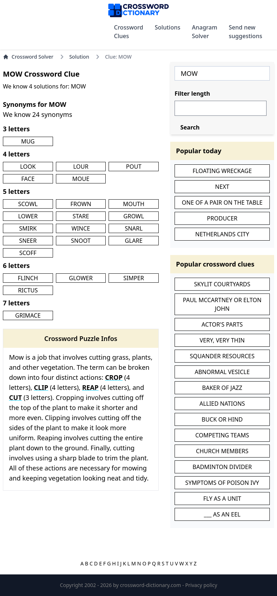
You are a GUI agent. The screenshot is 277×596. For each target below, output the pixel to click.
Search (189, 127)
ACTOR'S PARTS (222, 324)
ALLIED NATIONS (222, 404)
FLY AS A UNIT (222, 498)
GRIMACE (27, 315)
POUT (133, 166)
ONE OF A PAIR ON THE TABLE (222, 202)
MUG (28, 141)
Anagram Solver (204, 31)
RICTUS (28, 290)
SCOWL (28, 204)
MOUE (80, 179)
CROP (114, 377)
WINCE (80, 228)
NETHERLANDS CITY (222, 234)
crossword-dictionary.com (151, 585)
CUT (15, 397)
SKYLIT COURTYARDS (222, 284)
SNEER (28, 241)
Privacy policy (201, 585)
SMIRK (28, 228)
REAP (90, 387)
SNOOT (81, 241)
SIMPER (133, 278)
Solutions (167, 27)
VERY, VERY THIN (222, 340)
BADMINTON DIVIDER (222, 467)
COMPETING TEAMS (222, 435)
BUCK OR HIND (222, 419)
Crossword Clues (128, 31)
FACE (28, 179)
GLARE (133, 241)
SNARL (134, 228)
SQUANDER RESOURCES (222, 356)
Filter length (192, 93)
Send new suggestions (245, 31)
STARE (80, 216)
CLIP (41, 387)
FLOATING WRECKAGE (222, 171)
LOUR (80, 166)
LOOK (28, 166)
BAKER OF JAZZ (222, 388)
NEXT (222, 187)
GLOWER (81, 278)
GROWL (133, 216)
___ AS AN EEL (222, 514)
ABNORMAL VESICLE (222, 372)
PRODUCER (222, 218)
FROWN (80, 204)
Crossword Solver (28, 56)
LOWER (28, 216)
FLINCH (28, 278)
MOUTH (133, 204)
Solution (79, 56)
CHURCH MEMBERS (222, 451)
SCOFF (27, 253)
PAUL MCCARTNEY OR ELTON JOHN (222, 304)
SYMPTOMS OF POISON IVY (222, 483)
